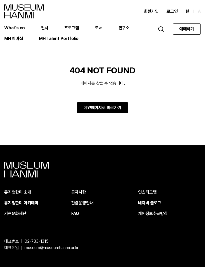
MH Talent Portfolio (58, 38)
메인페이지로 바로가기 (102, 107)
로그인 (172, 11)
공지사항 (78, 192)
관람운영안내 (82, 202)
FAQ (75, 213)
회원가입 (151, 11)
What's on (14, 27)
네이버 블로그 (149, 202)
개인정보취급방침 (152, 213)
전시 (44, 27)
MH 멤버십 (13, 38)
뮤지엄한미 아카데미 (21, 202)
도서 (98, 27)
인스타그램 (147, 192)
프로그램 (71, 27)
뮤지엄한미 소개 (17, 192)
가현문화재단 (15, 213)
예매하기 (186, 28)
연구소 (124, 27)
